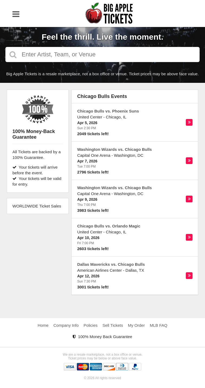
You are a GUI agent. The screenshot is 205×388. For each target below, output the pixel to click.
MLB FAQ (158, 325)
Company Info (66, 325)
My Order (136, 325)
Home (43, 325)
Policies (91, 325)
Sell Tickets (112, 325)
